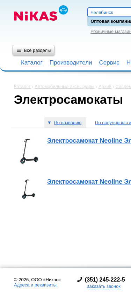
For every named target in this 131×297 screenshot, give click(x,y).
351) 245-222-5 (106, 280)
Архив (105, 86)
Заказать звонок (104, 286)
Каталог (32, 62)
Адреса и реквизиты (35, 285)
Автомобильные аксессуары (64, 86)
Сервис (109, 62)
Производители (71, 62)
